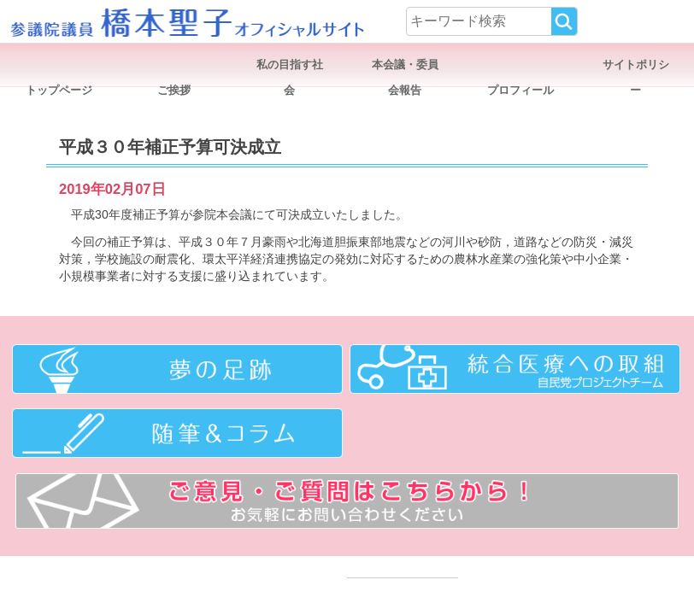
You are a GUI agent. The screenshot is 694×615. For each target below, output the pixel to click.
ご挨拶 (174, 90)
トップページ (59, 90)
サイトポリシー (636, 68)
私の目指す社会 (289, 68)
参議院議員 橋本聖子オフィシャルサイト (186, 21)
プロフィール (520, 90)
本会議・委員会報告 (405, 68)
